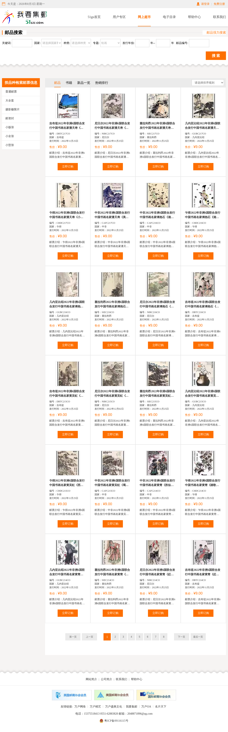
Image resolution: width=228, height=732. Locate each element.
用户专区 (119, 17)
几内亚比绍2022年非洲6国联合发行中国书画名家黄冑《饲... (67, 572)
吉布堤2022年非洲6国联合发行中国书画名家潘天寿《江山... (67, 126)
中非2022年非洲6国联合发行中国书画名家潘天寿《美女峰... (112, 215)
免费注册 (219, 3)
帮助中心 (194, 17)
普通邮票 (11, 91)
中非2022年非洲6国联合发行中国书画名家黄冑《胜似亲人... (157, 483)
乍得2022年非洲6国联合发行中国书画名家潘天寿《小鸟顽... (67, 215)
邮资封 (9, 118)
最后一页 (198, 636)
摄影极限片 (12, 109)
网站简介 (91, 679)
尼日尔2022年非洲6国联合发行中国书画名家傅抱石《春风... (157, 304)
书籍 (69, 82)
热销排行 (101, 82)
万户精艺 (95, 706)
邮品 (57, 82)
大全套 (9, 100)
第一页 (73, 636)
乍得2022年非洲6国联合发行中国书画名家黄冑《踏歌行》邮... (202, 483)
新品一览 (83, 82)
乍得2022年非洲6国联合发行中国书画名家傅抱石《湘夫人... (202, 215)
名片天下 (160, 706)
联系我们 (219, 17)
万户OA (146, 706)
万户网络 (80, 706)
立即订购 (67, 166)
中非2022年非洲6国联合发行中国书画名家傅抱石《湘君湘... (157, 215)
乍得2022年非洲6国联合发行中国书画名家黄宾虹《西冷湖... (67, 483)
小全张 (9, 136)
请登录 (205, 3)
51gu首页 (94, 17)
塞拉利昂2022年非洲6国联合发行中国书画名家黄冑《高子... (112, 572)
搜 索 (216, 56)
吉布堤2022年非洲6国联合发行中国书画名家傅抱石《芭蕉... (202, 304)
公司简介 (106, 679)
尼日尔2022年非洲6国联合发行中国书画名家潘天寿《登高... (112, 126)
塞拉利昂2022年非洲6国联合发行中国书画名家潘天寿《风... (157, 126)
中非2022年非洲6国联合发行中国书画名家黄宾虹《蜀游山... (112, 483)
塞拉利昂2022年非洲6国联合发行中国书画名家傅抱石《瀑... (112, 304)
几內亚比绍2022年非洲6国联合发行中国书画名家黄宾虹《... (202, 394)
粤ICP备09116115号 (116, 720)
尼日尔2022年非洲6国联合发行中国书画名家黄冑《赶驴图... (157, 572)
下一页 (181, 636)
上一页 (89, 636)
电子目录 (169, 17)
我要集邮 (131, 706)
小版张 (9, 127)
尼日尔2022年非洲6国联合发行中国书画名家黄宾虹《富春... (112, 394)
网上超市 (144, 17)
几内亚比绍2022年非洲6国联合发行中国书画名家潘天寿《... (202, 126)
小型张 (9, 145)
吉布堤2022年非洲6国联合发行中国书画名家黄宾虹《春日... (67, 394)
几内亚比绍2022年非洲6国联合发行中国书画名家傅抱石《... (67, 304)
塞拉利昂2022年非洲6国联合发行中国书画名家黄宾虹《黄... (157, 394)
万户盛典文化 (113, 706)
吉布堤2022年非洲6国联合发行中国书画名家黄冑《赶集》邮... (202, 572)
